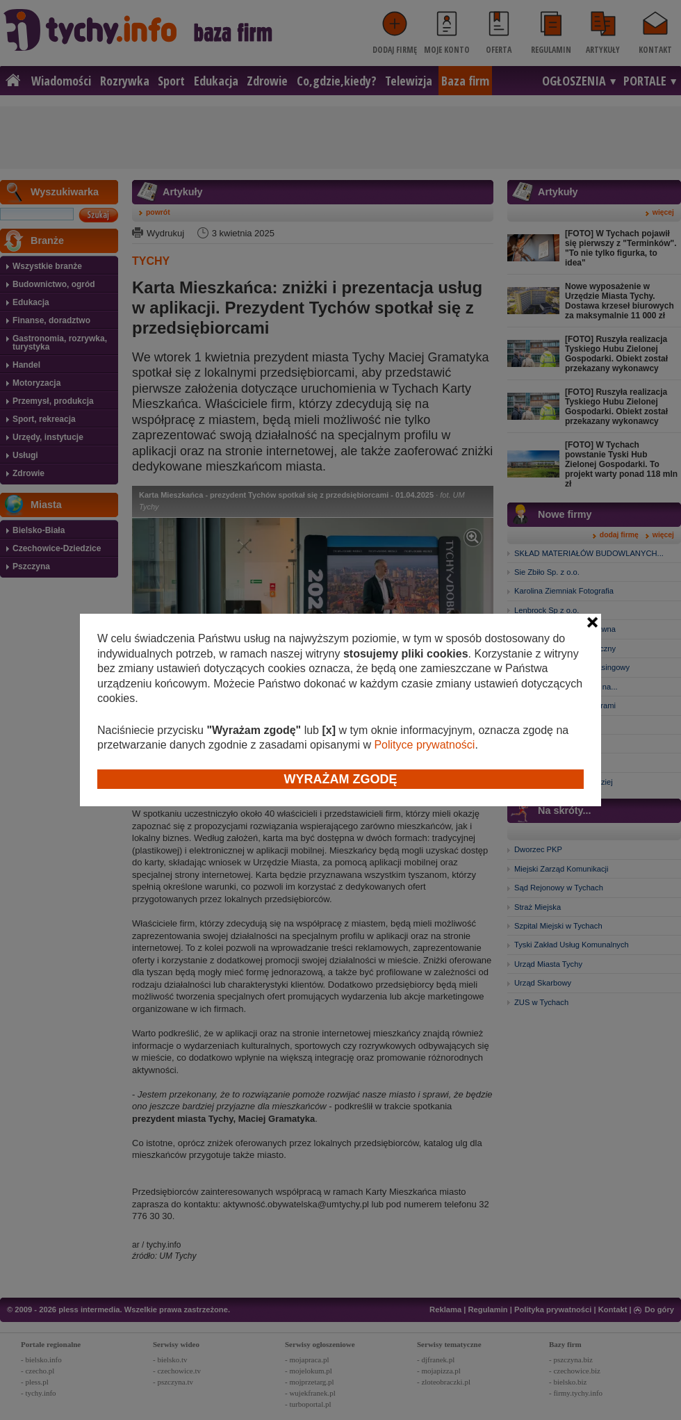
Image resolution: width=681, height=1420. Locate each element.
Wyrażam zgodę (340, 779)
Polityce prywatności (424, 745)
